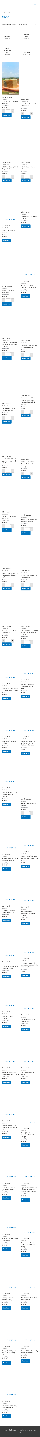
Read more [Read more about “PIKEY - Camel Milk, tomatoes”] (6, 240)
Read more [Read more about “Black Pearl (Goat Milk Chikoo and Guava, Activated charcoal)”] (25, 753)
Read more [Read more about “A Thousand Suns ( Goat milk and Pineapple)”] (6, 869)
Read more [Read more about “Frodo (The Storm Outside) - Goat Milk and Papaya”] (25, 1145)
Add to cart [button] (6, 115)
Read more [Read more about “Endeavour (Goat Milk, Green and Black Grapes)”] (25, 923)
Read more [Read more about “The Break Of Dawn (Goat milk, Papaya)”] (25, 1308)
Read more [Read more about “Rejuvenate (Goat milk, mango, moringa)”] (6, 1416)
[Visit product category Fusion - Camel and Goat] (7, 52)
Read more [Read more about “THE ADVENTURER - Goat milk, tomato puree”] (25, 296)
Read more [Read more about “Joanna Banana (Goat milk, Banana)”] (25, 1029)
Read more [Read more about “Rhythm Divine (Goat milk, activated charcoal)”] (25, 1361)
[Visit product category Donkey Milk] (26, 35)
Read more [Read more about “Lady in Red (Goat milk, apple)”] (25, 1082)
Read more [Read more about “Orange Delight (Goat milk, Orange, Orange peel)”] (6, 1363)
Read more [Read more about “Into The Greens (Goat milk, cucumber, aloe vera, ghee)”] (6, 1137)
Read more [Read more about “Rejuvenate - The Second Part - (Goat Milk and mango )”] (25, 1255)
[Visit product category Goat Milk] (26, 52)
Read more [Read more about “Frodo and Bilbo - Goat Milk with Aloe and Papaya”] (6, 804)
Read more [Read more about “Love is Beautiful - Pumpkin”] (6, 1026)
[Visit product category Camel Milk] (7, 35)
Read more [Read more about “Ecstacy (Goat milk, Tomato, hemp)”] (6, 1308)
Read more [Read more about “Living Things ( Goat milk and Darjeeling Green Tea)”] (25, 866)
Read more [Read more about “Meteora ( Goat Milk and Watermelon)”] (6, 1249)
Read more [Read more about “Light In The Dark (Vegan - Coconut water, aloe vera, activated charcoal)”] (25, 1200)
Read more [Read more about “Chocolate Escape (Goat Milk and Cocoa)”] (6, 976)
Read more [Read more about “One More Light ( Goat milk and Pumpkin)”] (6, 921)
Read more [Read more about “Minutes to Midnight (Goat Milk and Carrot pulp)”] (25, 696)
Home (4, 12)
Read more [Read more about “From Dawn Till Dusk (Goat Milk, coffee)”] (6, 1198)
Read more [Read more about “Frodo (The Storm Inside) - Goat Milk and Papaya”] (6, 698)
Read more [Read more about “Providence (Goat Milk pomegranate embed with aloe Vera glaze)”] (25, 975)
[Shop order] (26, 25)
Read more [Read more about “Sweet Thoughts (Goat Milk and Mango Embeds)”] (6, 1082)
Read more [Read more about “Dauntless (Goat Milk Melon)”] (6, 751)
